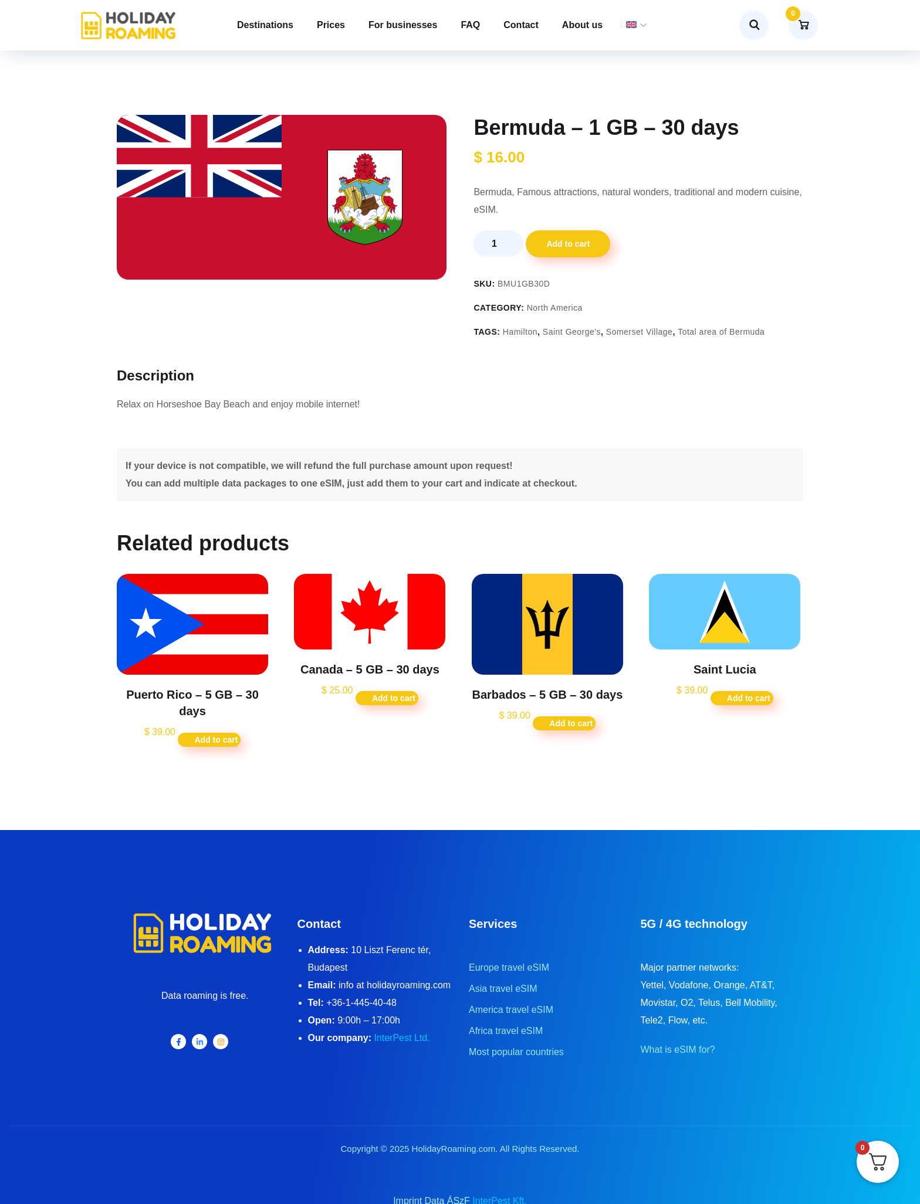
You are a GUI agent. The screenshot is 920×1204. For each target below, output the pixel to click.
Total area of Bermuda (721, 331)
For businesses (402, 25)
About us (582, 25)
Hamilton (520, 331)
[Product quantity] (498, 243)
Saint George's (572, 331)
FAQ (470, 25)
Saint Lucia (725, 669)
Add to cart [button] (216, 739)
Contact (521, 25)
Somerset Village (639, 331)
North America (555, 307)
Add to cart (568, 244)
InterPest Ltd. (401, 1038)
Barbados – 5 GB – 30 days (547, 694)
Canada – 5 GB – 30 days (369, 669)
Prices (331, 25)
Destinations (265, 25)
